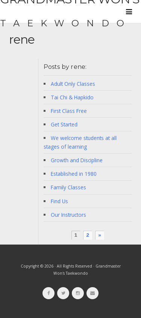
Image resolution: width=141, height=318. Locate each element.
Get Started (64, 124)
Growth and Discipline (77, 160)
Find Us (59, 201)
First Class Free (69, 110)
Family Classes (68, 187)
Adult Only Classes (73, 83)
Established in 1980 (74, 173)
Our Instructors (68, 214)
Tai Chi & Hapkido (72, 97)
